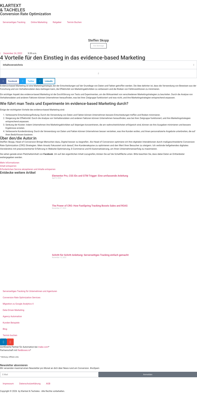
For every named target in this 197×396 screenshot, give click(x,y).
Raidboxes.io (24, 350)
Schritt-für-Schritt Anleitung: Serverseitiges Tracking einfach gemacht (90, 255)
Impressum (8, 383)
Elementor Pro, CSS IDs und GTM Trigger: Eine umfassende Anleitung (90, 175)
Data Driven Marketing (13, 310)
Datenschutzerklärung (30, 383)
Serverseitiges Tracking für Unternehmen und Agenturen (30, 291)
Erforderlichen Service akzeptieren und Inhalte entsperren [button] (27, 169)
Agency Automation (12, 316)
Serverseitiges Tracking (14, 22)
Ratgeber (57, 22)
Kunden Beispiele (11, 322)
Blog (5, 329)
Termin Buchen (74, 22)
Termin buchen (10, 335)
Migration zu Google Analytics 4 (18, 304)
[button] (193, 65)
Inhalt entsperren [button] (8, 166)
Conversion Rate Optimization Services (21, 297)
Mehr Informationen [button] (9, 162)
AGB (48, 383)
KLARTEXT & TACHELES (12, 7)
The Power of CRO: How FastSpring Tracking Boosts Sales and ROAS (90, 205)
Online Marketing (39, 22)
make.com (43, 347)
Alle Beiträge (98, 45)
